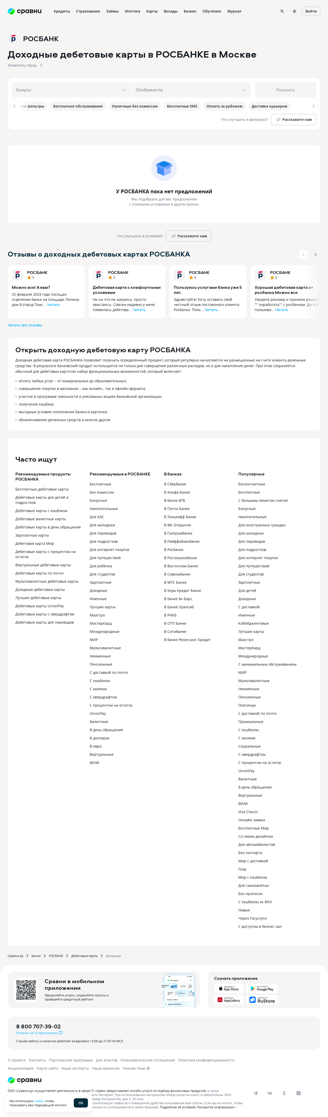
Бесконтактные (251, 483)
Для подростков (104, 541)
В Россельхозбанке (180, 557)
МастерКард (101, 623)
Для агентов (106, 1059)
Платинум (247, 705)
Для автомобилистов (256, 844)
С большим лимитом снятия (263, 500)
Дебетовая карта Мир (34, 543)
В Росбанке (173, 549)
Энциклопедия (21, 1068)
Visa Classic (248, 811)
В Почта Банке (177, 508)
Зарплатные (100, 582)
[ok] (284, 1092)
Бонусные (98, 500)
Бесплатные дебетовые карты (42, 488)
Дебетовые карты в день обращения (48, 526)
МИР (94, 639)
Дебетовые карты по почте (39, 572)
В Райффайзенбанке (182, 541)
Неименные (100, 655)
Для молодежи (102, 524)
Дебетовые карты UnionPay (39, 605)
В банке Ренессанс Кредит (187, 639)
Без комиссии (102, 492)
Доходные (98, 590)
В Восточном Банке (181, 565)
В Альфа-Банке (177, 492)
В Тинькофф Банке (180, 516)
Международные (104, 631)
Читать (53, 304)
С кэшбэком (100, 680)
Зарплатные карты (32, 535)
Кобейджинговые (253, 623)
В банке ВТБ (174, 500)
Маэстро (97, 614)
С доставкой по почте (109, 672)
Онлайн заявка (251, 819)
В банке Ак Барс (178, 598)
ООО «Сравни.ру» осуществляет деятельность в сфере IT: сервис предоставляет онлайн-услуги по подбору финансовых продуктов (107, 1090)
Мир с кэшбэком (252, 877)
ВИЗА (94, 762)
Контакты (37, 1059)
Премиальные (250, 721)
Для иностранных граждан (262, 524)
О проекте (17, 1059)
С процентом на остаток (111, 705)
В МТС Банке (175, 582)
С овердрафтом (103, 696)
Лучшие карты (103, 606)
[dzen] (298, 1092)
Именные (98, 598)
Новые (244, 909)
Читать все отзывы (25, 324)
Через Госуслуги (252, 918)
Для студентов (102, 573)
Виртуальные (102, 754)
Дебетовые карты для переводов (44, 622)
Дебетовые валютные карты (40, 518)
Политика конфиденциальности (206, 1059)
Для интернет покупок (109, 549)
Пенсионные (101, 664)
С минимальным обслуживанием (267, 664)
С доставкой (249, 606)
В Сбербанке (175, 483)
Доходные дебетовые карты (40, 589)
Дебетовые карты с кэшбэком (41, 510)
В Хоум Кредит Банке (182, 590)
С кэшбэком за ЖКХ (255, 901)
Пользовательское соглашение (147, 1059)
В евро (95, 745)
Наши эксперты (75, 1068)
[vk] (269, 1092)
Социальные (249, 745)
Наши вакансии (106, 1068)
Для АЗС (97, 516)
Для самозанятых (253, 885)
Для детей (247, 590)
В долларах (99, 737)
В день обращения (106, 729)
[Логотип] (25, 1080)
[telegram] (255, 1092)
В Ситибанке (175, 631)
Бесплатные (100, 483)
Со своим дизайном (255, 836)
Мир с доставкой (253, 860)
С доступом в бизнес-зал (260, 926)
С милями (98, 688)
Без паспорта (250, 852)
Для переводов (103, 532)
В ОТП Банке (175, 623)
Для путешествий (105, 557)
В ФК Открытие (177, 524)
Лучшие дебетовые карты (38, 597)
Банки (36, 955)
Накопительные (104, 508)
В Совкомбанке (177, 573)
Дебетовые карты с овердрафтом (44, 613)
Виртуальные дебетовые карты (43, 564)
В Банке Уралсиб (179, 606)
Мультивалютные (105, 647)
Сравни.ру (15, 955)
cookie (38, 1101)
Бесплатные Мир (253, 827)
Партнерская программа (71, 1059)
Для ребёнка (101, 565)
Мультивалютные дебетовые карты (46, 581)
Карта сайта (47, 1068)
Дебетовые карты (84, 955)
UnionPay (98, 713)
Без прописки (250, 893)
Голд (242, 868)
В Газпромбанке (178, 532)
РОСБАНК (37, 271)
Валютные (99, 721)
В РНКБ (170, 614)
